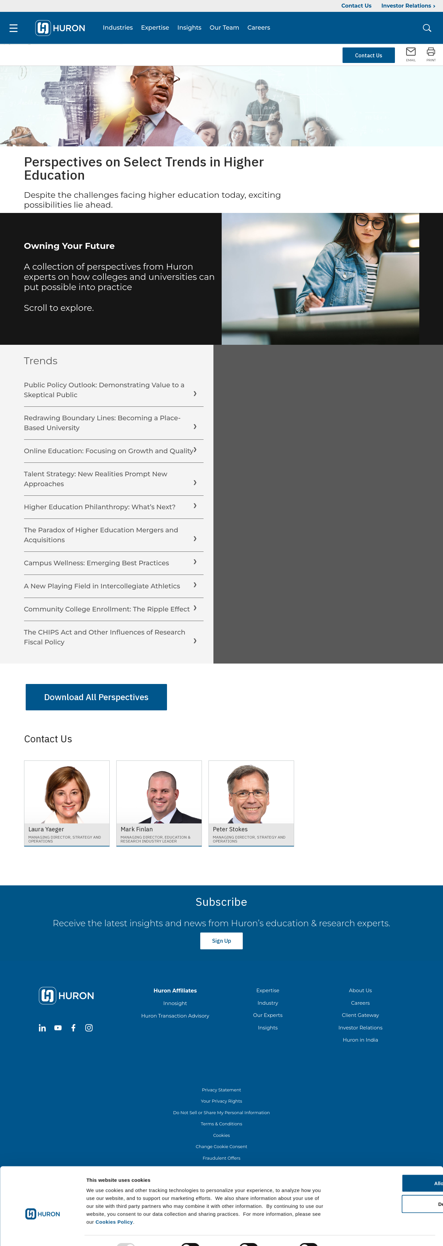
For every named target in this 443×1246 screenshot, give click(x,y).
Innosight (175, 1000)
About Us (360, 987)
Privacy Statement (221, 1086)
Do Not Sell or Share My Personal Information (221, 1109)
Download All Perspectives (96, 697)
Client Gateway (360, 1012)
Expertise (157, 28)
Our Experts (267, 1012)
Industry (268, 999)
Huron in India (360, 1036)
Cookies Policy (114, 1206)
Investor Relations (406, 6)
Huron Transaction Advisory (175, 1012)
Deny (388, 1188)
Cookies (221, 1131)
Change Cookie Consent (221, 1143)
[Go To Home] (61, 28)
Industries (119, 28)
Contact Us (356, 6)
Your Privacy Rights (221, 1097)
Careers (260, 28)
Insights (191, 28)
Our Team (226, 28)
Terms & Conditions (221, 1120)
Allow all (388, 1168)
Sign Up (221, 938)
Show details (345, 1233)
